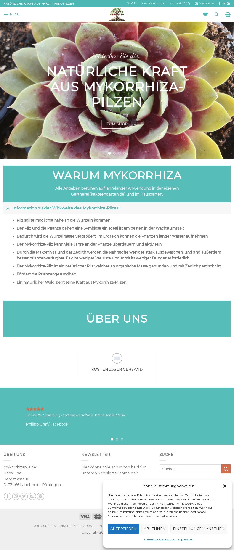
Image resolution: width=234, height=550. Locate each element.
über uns (42, 526)
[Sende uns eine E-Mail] (228, 3)
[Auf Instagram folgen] (224, 3)
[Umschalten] (7, 208)
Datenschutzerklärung (159, 539)
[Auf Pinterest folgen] (40, 496)
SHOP (131, 3)
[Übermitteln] (226, 468)
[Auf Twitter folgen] (24, 496)
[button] (225, 486)
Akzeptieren (123, 528)
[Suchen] (216, 14)
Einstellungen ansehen (199, 528)
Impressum (185, 539)
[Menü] (11, 14)
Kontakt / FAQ (180, 3)
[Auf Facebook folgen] (219, 3)
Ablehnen (155, 528)
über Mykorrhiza (153, 3)
